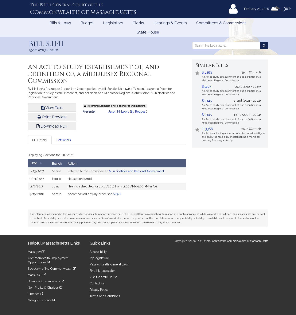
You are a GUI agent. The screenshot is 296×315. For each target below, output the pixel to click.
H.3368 (207, 129)
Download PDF (52, 126)
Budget (87, 23)
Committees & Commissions (221, 23)
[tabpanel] (107, 176)
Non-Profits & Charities (45, 287)
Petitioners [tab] (64, 140)
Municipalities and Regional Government (136, 171)
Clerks (138, 23)
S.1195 (206, 87)
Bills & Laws (60, 23)
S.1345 (207, 101)
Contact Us (97, 283)
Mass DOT (37, 275)
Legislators (113, 23)
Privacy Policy (99, 289)
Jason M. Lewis (118, 111)
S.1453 (207, 72)
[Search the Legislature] (264, 45)
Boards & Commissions (46, 281)
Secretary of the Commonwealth (52, 268)
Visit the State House (103, 277)
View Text (52, 107)
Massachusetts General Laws (109, 264)
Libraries (35, 294)
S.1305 (207, 115)
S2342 (117, 194)
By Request (138, 111)
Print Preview (52, 117)
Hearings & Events (170, 23)
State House (148, 32)
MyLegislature (99, 258)
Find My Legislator (102, 270)
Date (37, 163)
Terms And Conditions (105, 296)
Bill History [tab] (39, 140)
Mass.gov (36, 251)
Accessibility (98, 251)
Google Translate (41, 300)
